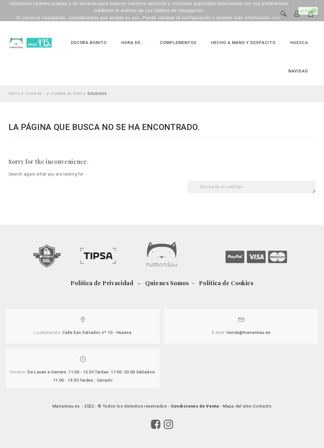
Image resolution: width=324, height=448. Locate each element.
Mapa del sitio (237, 406)
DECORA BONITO (89, 42)
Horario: (18, 372)
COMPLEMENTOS (178, 42)
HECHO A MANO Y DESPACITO (243, 42)
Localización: (47, 332)
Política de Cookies (225, 283)
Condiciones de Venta (195, 406)
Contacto (262, 406)
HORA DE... (133, 42)
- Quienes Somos (164, 283)
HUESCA (299, 42)
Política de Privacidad (103, 283)
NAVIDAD (298, 71)
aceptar (308, 10)
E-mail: (219, 332)
